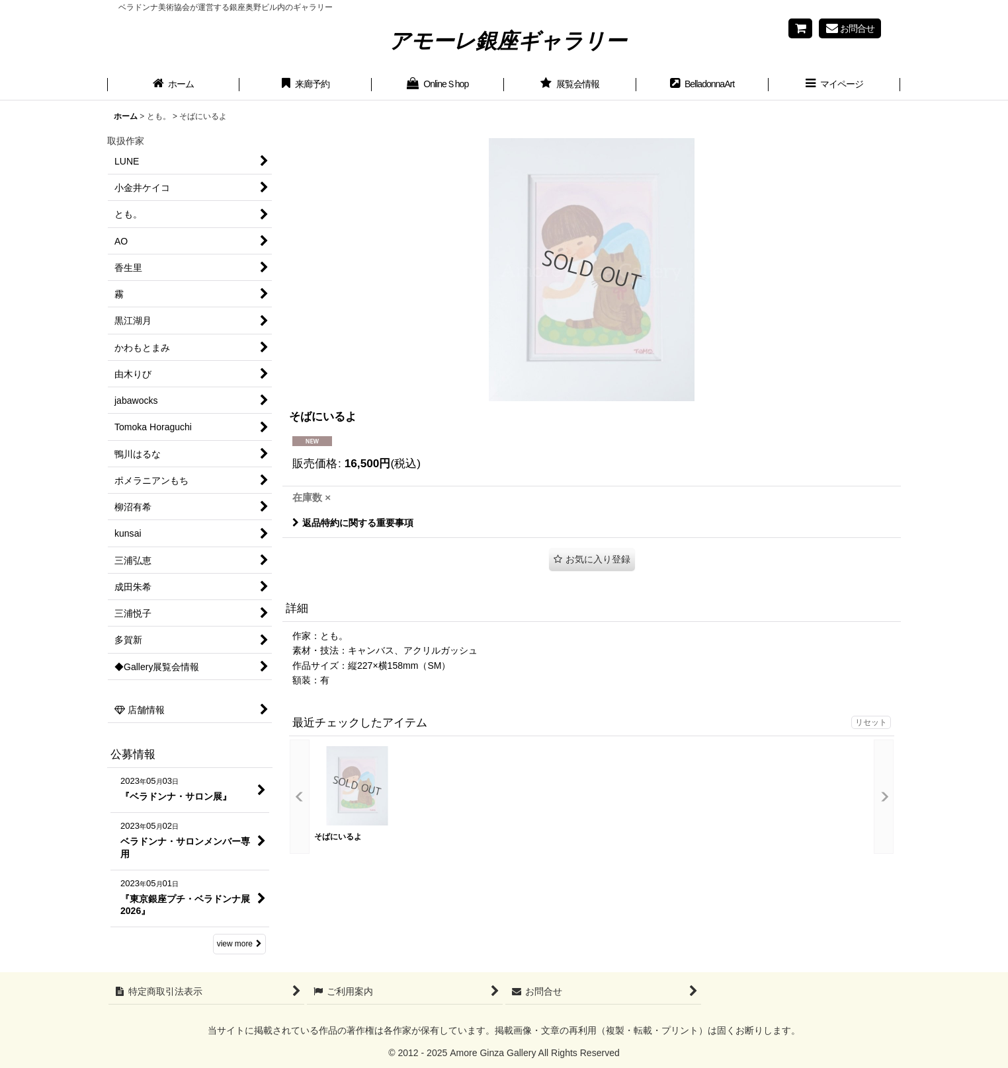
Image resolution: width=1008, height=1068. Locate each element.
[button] (835, 85)
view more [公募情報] (239, 943)
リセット (871, 722)
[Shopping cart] (800, 28)
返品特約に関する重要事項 (352, 522)
